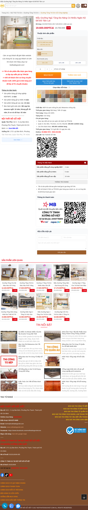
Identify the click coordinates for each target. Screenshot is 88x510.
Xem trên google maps (19, 434)
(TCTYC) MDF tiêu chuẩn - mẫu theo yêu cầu (45, 43)
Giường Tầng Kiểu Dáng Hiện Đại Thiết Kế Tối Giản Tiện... (9, 314)
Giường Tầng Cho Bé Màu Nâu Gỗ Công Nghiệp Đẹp (9, 285)
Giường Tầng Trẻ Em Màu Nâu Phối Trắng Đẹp (27, 285)
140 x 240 (78, 62)
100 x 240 (44, 62)
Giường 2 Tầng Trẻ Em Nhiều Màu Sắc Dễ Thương (43, 285)
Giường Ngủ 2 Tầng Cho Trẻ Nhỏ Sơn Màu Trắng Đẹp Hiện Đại (78, 285)
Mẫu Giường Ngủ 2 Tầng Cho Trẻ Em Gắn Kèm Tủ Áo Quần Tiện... (44, 314)
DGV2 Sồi (42, 53)
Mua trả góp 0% (48, 82)
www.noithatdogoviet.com (15, 427)
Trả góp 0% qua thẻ (74, 82)
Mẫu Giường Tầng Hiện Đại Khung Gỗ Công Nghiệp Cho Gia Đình (61, 285)
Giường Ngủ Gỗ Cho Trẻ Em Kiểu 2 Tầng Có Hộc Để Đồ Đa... (61, 314)
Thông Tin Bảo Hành (61, 163)
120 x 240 (61, 62)
